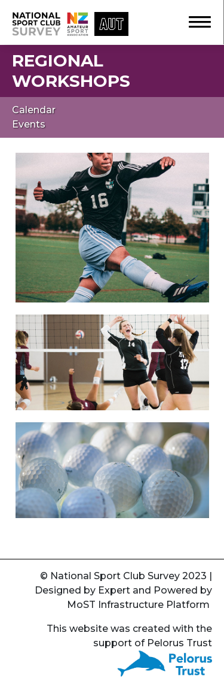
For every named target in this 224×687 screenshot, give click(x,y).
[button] (194, 20)
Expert (114, 590)
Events (28, 124)
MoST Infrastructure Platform (138, 604)
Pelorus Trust (179, 643)
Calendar (34, 110)
